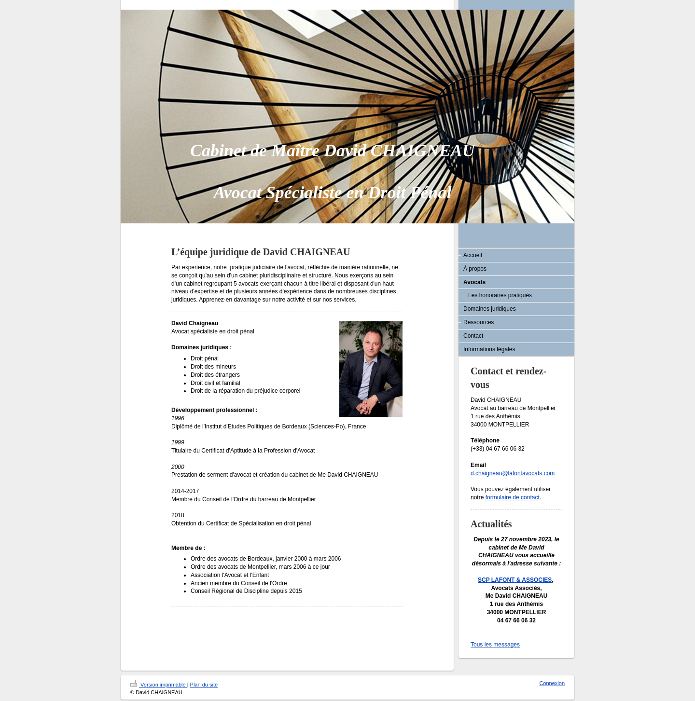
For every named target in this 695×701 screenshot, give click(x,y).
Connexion (552, 683)
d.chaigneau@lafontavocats (506, 473)
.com (548, 473)
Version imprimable (158, 684)
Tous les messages (495, 644)
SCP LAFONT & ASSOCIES (515, 580)
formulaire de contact (513, 497)
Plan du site (204, 684)
